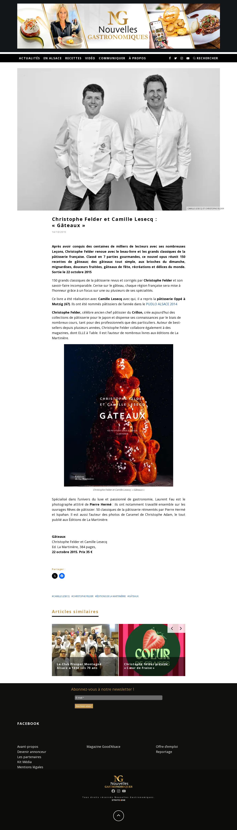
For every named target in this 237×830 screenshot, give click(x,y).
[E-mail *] (119, 697)
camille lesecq (61, 596)
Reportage (164, 752)
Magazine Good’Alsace (103, 746)
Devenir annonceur (31, 752)
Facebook (28, 723)
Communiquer (112, 58)
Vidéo (90, 58)
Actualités (29, 58)
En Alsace (53, 58)
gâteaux (134, 596)
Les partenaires (29, 757)
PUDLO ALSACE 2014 (161, 304)
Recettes (73, 58)
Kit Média (24, 762)
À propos (137, 58)
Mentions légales (30, 767)
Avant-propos (27, 746)
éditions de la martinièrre (111, 596)
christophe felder (83, 596)
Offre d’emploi (167, 746)
